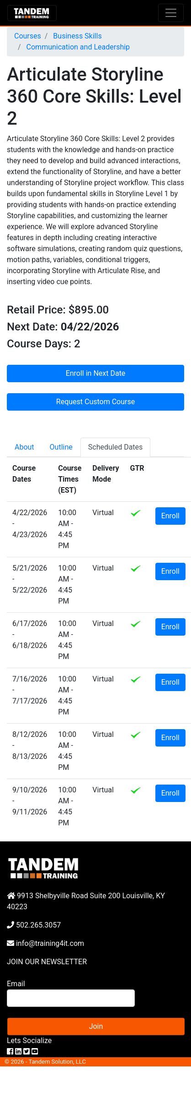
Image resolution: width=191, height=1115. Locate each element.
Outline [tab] (61, 447)
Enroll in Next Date (96, 373)
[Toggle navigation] (171, 13)
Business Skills (76, 36)
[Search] (71, 998)
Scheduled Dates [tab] (115, 447)
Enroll (170, 515)
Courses (27, 36)
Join (96, 1026)
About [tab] (24, 447)
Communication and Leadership (77, 47)
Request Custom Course (95, 401)
